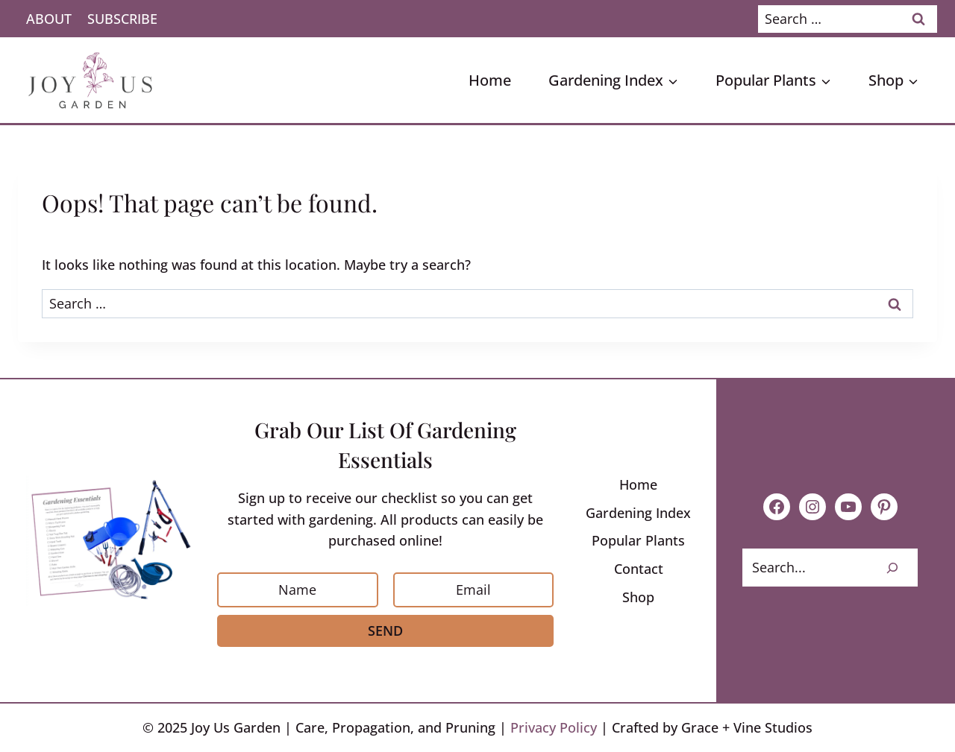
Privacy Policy (553, 727)
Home (490, 80)
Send (385, 630)
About (49, 19)
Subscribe (122, 19)
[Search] (892, 568)
